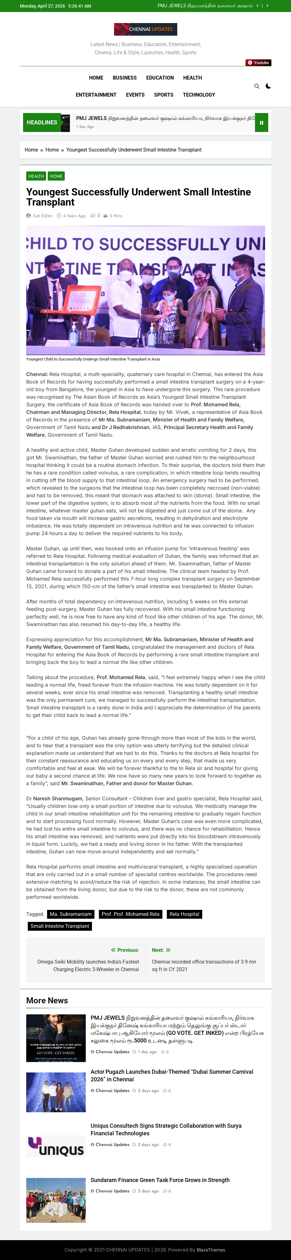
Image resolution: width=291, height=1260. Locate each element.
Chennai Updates (113, 1051)
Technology (199, 95)
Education (160, 78)
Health (192, 78)
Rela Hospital (184, 914)
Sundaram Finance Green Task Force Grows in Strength (160, 1180)
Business (125, 78)
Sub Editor (43, 215)
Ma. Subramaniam (71, 914)
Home (96, 78)
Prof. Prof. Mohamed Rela (131, 914)
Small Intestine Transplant (60, 926)
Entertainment (96, 95)
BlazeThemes (211, 1249)
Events (135, 95)
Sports (163, 95)
